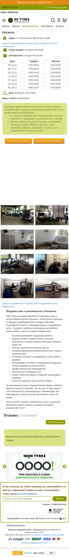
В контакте (54, 518)
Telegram (42, 518)
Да (17, 553)
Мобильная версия (16, 526)
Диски (16, 25)
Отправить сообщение (18, 141)
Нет (51, 553)
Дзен (62, 518)
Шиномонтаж (30, 25)
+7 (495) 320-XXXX (58, 504)
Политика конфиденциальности (34, 543)
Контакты (47, 25)
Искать (60, 498)
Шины (6, 25)
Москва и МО (10, 7)
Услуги (60, 25)
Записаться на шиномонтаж (48, 141)
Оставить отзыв (55, 422)
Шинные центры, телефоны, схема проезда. (45, 535)
